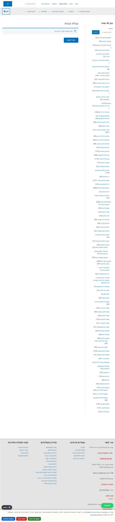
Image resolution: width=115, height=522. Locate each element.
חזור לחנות (71, 40)
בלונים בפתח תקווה (50, 467)
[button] (78, 11)
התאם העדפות (8, 519)
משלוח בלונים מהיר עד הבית (46, 478)
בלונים (70, 11)
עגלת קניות (63, 4)
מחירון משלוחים (51, 447)
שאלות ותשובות (22, 456)
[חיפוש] (7, 4)
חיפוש (111, 29)
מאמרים (43, 11)
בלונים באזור (52, 464)
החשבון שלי (45, 4)
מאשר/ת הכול (34, 519)
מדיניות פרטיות (23, 447)
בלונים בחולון (52, 450)
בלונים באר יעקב (51, 459)
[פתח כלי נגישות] (7, 507)
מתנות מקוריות (83, 11)
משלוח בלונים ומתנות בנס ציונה (45, 472)
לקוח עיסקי (30, 11)
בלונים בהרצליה (51, 461)
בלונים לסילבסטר (78, 456)
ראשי (77, 4)
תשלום (54, 4)
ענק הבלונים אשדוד (50, 483)
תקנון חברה (24, 453)
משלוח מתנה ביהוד (50, 475)
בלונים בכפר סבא (50, 456)
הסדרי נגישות (23, 450)
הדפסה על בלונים (78, 459)
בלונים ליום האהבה (78, 453)
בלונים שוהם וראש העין (48, 481)
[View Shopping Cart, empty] (6, 11)
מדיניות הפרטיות (96, 515)
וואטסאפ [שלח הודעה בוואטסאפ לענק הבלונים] (107, 505)
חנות (71, 4)
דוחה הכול (21, 519)
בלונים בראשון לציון (50, 453)
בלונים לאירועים (57, 11)
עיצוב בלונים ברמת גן (49, 470)
